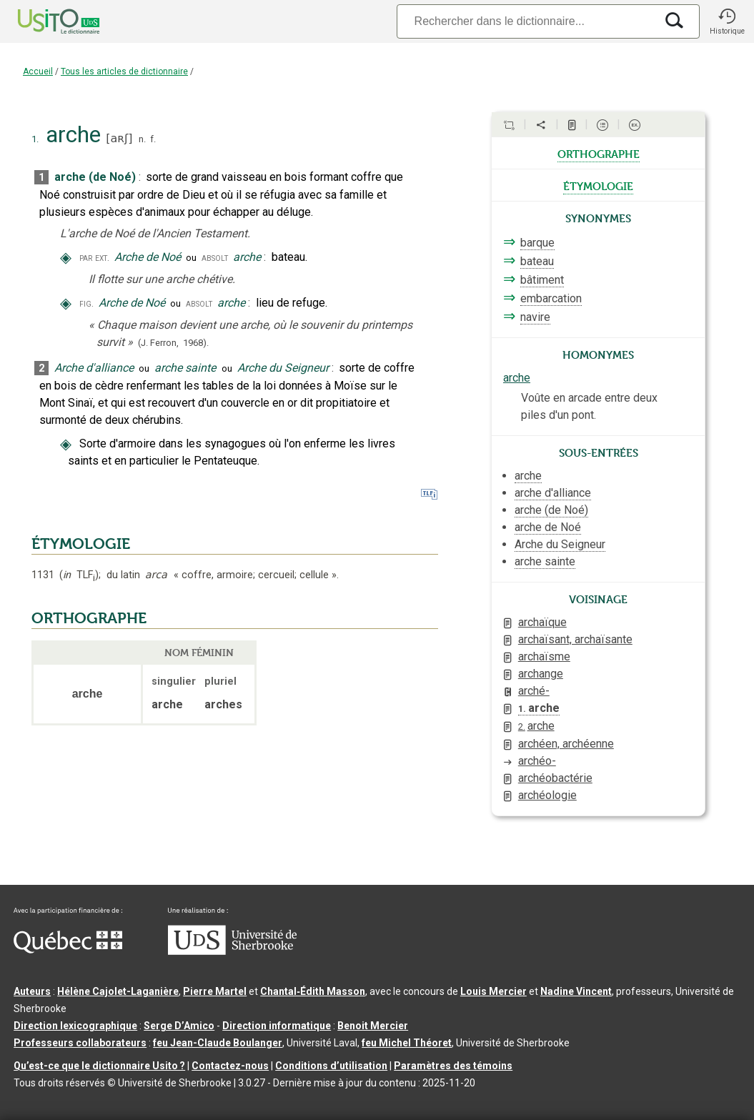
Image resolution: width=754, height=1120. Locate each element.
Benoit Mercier (372, 1025)
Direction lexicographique (75, 1025)
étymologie (598, 185)
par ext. (94, 258)
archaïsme (544, 656)
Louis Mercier (493, 991)
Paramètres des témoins (453, 1065)
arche (516, 378)
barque (537, 242)
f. (153, 139)
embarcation (551, 298)
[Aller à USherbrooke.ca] (232, 951)
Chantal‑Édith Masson (312, 991)
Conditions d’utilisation (331, 1065)
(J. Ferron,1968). (173, 342)
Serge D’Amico (179, 1025)
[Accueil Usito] (43, 21)
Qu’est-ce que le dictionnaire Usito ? (99, 1065)
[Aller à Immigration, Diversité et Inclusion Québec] (68, 950)
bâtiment (542, 280)
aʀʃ (119, 138)
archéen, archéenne (566, 743)
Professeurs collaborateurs (80, 1043)
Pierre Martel (215, 991)
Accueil (38, 71)
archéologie (547, 795)
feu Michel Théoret (407, 1043)
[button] (726, 21)
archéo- (537, 761)
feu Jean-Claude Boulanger (217, 1043)
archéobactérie (555, 778)
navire (535, 317)
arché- (534, 691)
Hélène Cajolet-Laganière (118, 991)
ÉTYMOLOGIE (80, 543)
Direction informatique (276, 1025)
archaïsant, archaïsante (575, 639)
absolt (215, 258)
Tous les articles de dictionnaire (124, 71)
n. (142, 139)
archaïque (542, 622)
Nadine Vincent (576, 991)
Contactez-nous (230, 1065)
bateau (537, 261)
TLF (79, 575)
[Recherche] (526, 21)
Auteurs (32, 991)
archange (540, 673)
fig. (86, 303)
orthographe (598, 153)
